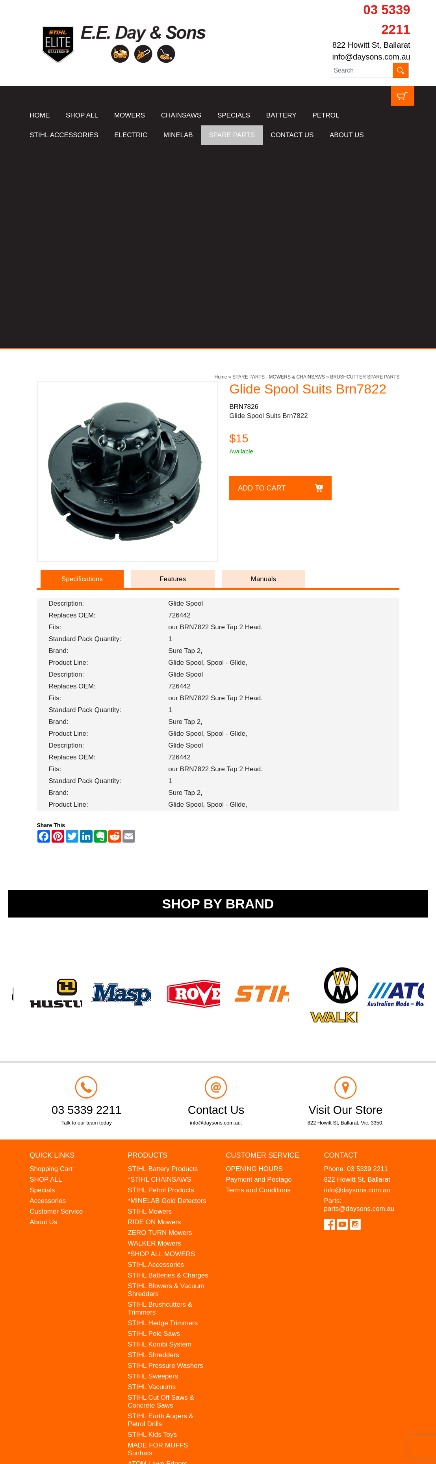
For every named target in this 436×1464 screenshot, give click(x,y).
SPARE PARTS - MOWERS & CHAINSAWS (278, 174)
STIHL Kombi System (159, 1141)
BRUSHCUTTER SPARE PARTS (364, 174)
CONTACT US (292, 135)
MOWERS (129, 115)
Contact (341, 953)
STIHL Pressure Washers (165, 1162)
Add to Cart (262, 285)
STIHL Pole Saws (154, 1130)
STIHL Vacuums (152, 1184)
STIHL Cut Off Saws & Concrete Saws (161, 1198)
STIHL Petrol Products (161, 987)
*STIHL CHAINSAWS (159, 976)
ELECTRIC (130, 135)
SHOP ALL (82, 115)
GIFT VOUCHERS (155, 1311)
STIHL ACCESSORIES (64, 135)
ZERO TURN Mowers (160, 1029)
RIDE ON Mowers (154, 1019)
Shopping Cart (51, 966)
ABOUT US (347, 135)
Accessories (48, 997)
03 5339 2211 (367, 966)
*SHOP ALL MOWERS (161, 1051)
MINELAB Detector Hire (163, 1300)
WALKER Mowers (154, 1040)
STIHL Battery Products (163, 966)
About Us (43, 1019)
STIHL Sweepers (153, 1173)
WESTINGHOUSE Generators (155, 1286)
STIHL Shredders (153, 1152)
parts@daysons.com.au (359, 1005)
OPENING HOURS (254, 966)
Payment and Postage (258, 976)
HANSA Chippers (153, 1271)
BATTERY (281, 115)
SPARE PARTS (231, 135)
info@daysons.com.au (371, 56)
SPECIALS (233, 115)
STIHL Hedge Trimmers (163, 1120)
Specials (42, 987)
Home (221, 174)
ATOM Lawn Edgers (157, 1260)
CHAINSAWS (181, 115)
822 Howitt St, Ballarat (371, 45)
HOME (40, 115)
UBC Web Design (97, 1452)
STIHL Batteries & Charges (168, 1072)
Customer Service (56, 1008)
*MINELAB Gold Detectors (167, 997)
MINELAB (178, 135)
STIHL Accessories (156, 1061)
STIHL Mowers (150, 1008)
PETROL (325, 115)
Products (147, 953)
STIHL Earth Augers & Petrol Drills (160, 1217)
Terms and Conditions (258, 987)
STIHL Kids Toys (152, 1231)
